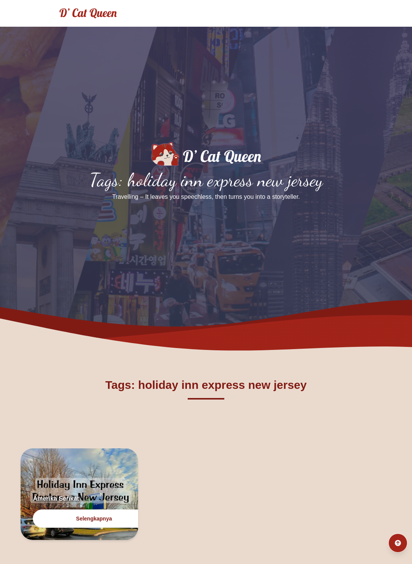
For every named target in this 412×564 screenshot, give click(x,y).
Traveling (219, 13)
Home (181, 13)
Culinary (261, 13)
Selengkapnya (94, 519)
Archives (301, 13)
